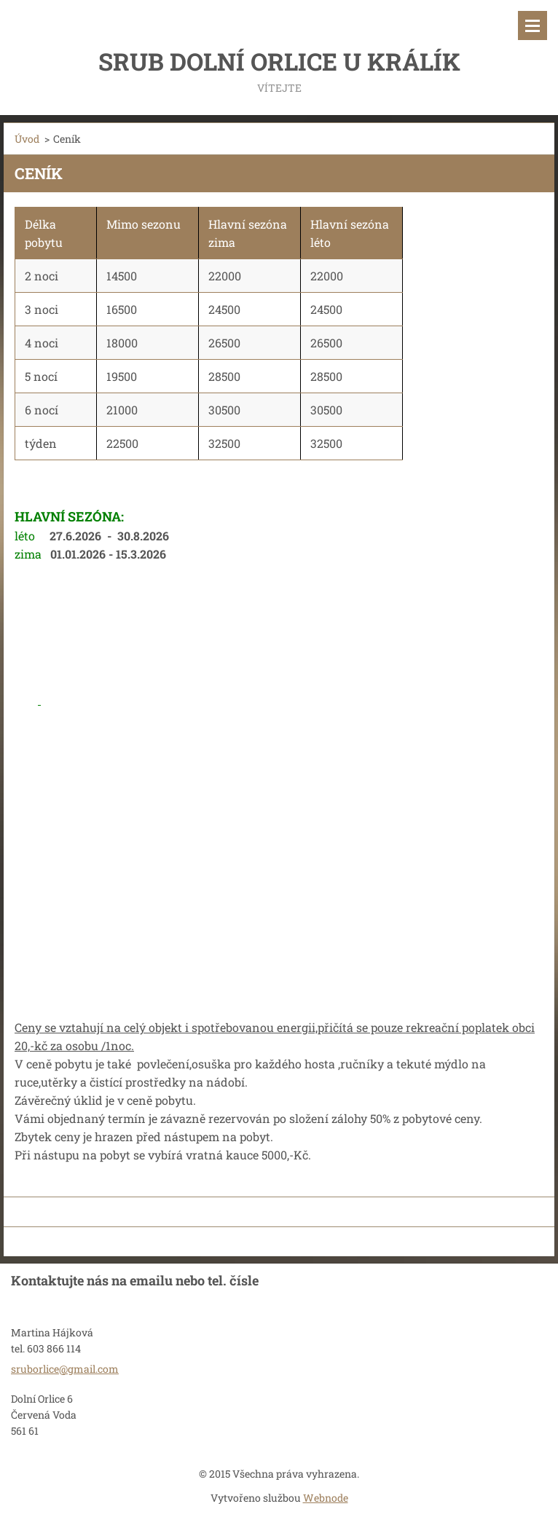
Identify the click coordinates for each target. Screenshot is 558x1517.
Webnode (325, 1498)
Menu (532, 25)
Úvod (27, 139)
